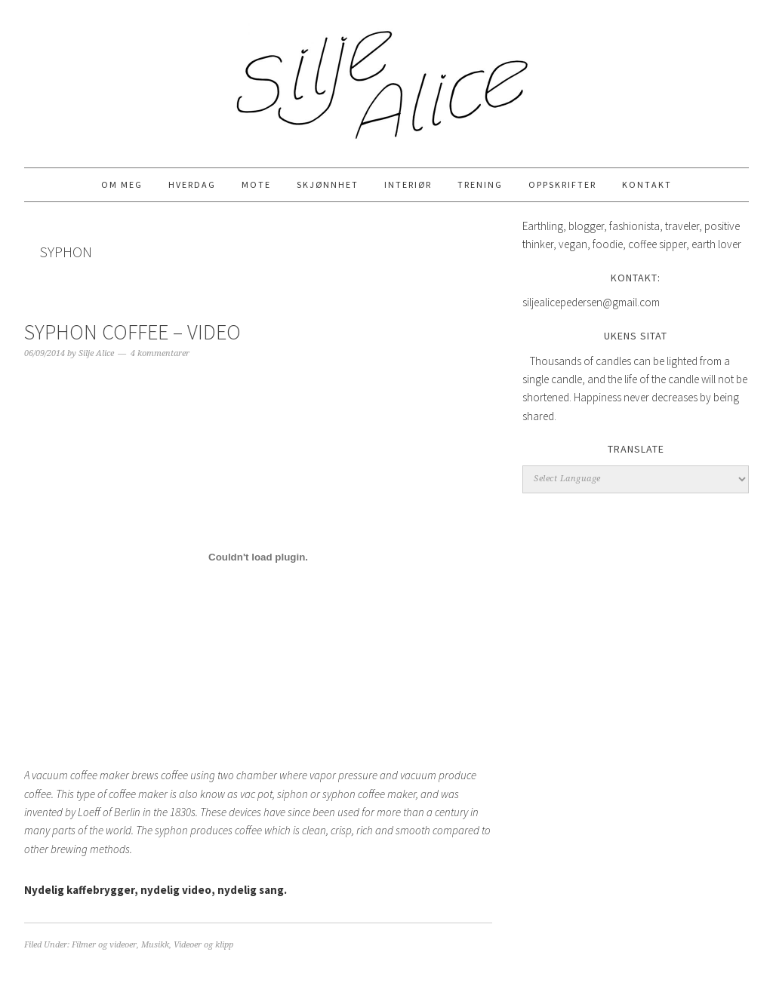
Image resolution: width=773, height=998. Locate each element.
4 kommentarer (160, 353)
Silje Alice (386, 77)
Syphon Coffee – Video (132, 331)
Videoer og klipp (203, 945)
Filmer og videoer (104, 945)
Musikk (155, 945)
